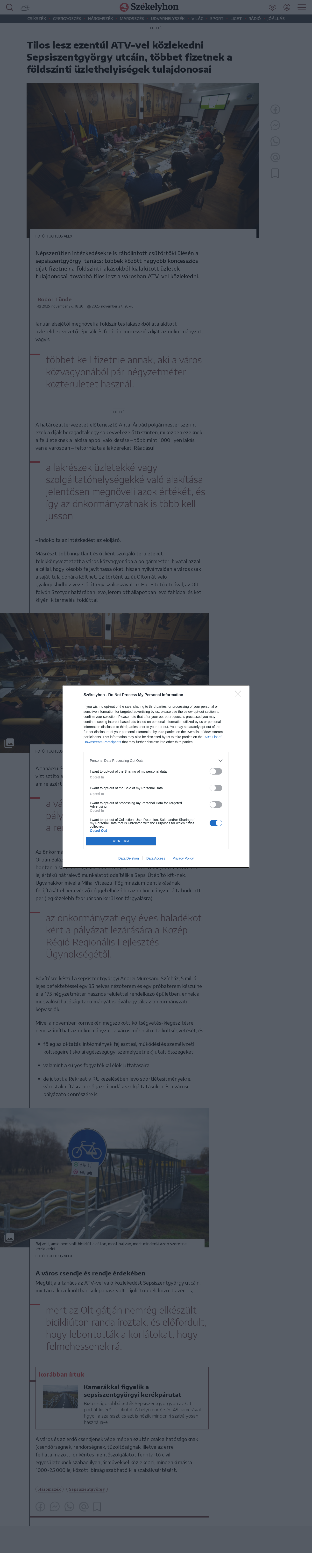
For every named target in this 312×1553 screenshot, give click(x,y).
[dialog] (156, 776)
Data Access (155, 858)
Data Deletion (128, 858)
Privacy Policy (183, 858)
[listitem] (156, 760)
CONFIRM (121, 841)
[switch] (216, 771)
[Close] (239, 695)
